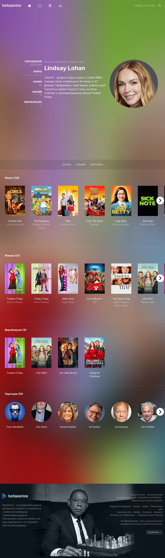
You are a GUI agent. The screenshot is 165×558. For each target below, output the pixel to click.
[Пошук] (159, 6)
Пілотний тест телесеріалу (122, 515)
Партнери (96, 164)
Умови (145, 506)
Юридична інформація (120, 506)
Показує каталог (137, 495)
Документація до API (126, 497)
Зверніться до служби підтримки (147, 500)
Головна (48, 61)
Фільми (80, 164)
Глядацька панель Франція (150, 515)
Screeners (147, 512)
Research (158, 512)
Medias (137, 512)
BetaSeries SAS (124, 512)
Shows (66, 164)
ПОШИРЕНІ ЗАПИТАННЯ (149, 497)
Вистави (61, 61)
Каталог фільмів (155, 495)
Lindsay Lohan (77, 61)
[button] (15, 415)
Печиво (136, 506)
